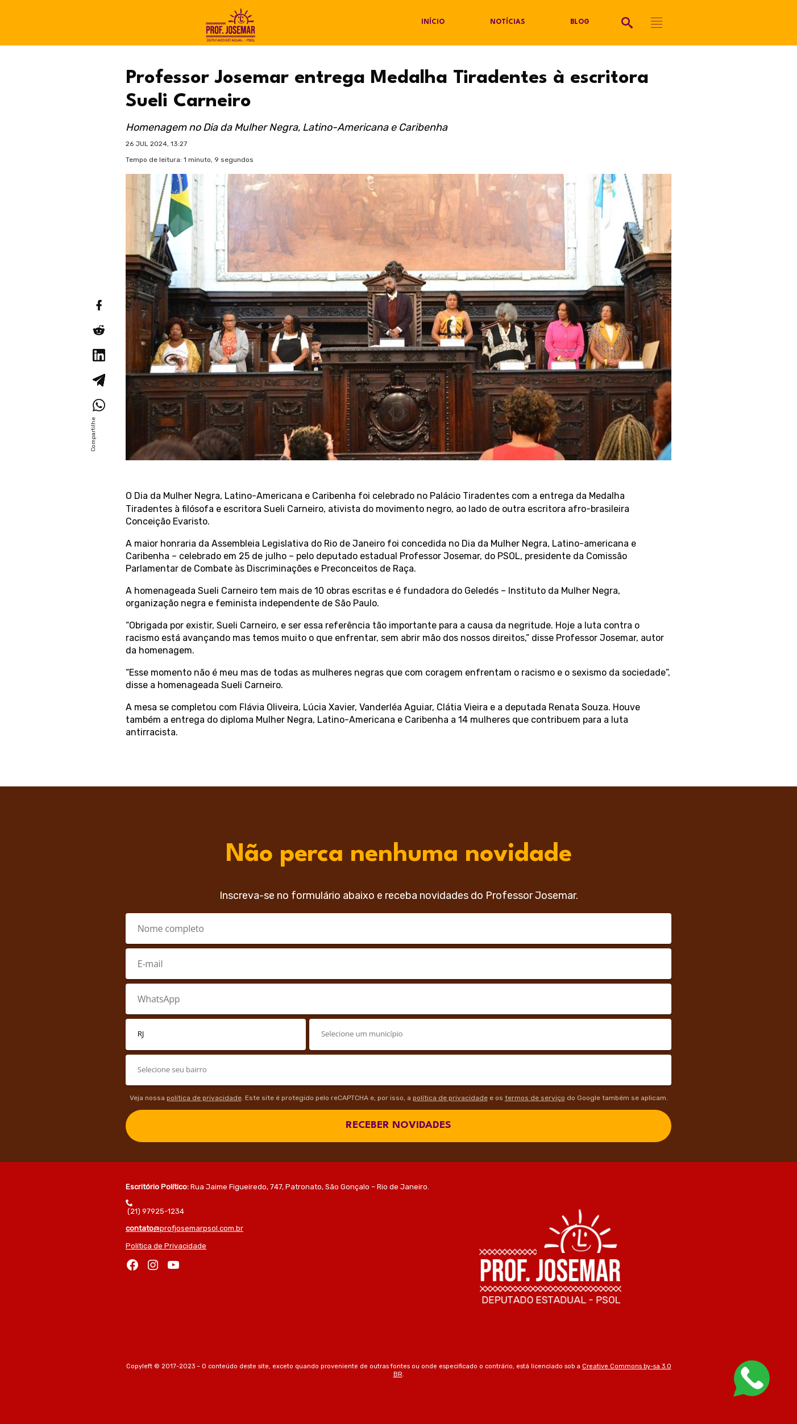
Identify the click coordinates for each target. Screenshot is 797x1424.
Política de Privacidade (166, 1246)
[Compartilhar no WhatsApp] (98, 405)
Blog (579, 22)
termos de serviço (535, 1098)
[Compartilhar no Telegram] (98, 380)
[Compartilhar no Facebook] (98, 305)
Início (433, 22)
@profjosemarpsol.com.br (184, 1228)
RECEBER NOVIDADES (398, 1125)
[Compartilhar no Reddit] (98, 330)
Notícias (507, 22)
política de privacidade (204, 1098)
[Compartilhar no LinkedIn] (98, 355)
